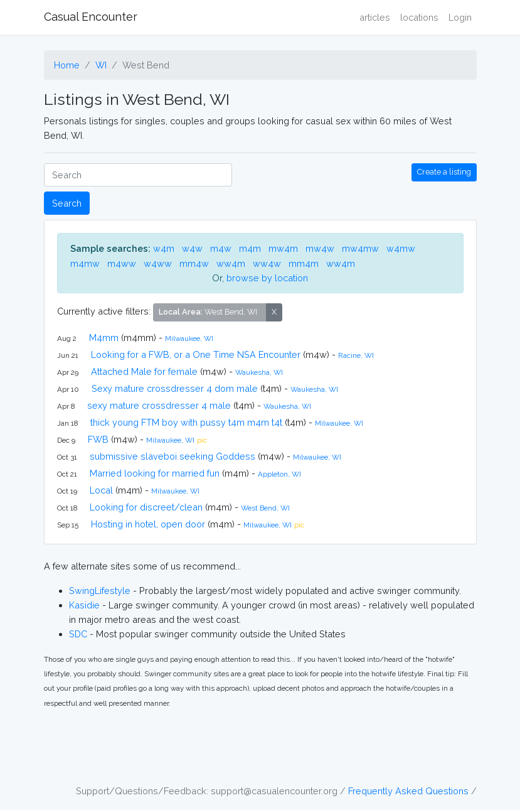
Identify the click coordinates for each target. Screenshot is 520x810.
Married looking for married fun (155, 473)
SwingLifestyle (99, 590)
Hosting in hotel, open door (148, 524)
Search (67, 203)
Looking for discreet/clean (146, 507)
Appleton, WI (279, 474)
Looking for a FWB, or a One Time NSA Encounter (195, 354)
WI (101, 65)
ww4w (267, 263)
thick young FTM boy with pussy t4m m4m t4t (186, 422)
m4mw (85, 263)
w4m (163, 248)
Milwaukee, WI (189, 338)
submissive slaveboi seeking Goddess (172, 456)
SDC (78, 634)
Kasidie (84, 605)
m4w (220, 248)
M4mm (104, 337)
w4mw (400, 248)
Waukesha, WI (259, 372)
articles (374, 17)
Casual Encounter (90, 16)
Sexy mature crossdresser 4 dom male (175, 388)
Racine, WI (356, 355)
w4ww (158, 263)
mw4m (283, 248)
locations (419, 17)
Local (101, 490)
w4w (192, 248)
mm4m (304, 263)
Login (460, 17)
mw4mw (360, 248)
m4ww (121, 263)
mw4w (319, 248)
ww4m (230, 263)
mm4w (194, 263)
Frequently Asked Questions (408, 791)
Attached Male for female (144, 371)
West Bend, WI (265, 508)
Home (67, 65)
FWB (98, 439)
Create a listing (444, 171)
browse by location (267, 278)
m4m (250, 248)
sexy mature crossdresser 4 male (159, 405)
